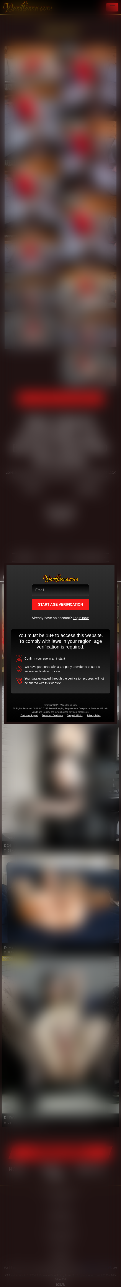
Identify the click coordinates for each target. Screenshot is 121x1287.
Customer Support (29, 715)
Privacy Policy (93, 715)
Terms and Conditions (52, 715)
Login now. (81, 618)
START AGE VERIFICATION (60, 604)
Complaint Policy (75, 715)
